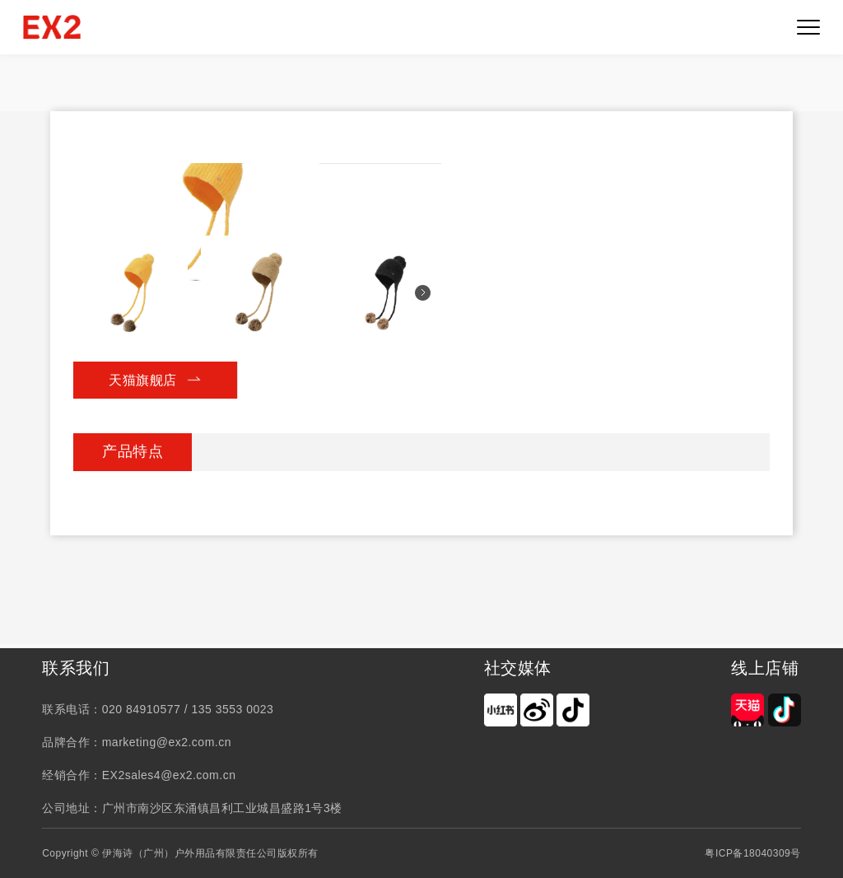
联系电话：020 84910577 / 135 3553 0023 (157, 709)
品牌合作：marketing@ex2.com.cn (136, 742)
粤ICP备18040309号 (752, 853)
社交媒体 (518, 668)
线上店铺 (765, 668)
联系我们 (75, 668)
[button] (422, 293)
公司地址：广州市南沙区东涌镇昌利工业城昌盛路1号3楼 (192, 808)
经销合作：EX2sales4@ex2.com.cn (138, 775)
